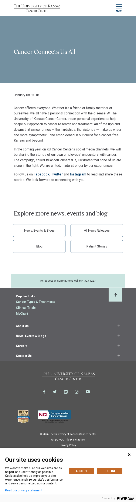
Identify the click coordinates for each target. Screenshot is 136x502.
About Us (22, 326)
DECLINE (109, 471)
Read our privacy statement (23, 490)
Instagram (78, 174)
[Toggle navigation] (118, 8)
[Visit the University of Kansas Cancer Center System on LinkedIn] (66, 391)
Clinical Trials (26, 307)
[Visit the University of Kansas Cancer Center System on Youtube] (88, 391)
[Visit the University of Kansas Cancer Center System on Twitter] (55, 391)
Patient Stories (96, 246)
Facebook (42, 174)
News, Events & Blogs (39, 230)
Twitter (57, 174)
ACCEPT (82, 471)
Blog (39, 246)
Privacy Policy (68, 445)
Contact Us (24, 355)
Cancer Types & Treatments (35, 301)
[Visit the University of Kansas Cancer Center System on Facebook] (44, 391)
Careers (21, 346)
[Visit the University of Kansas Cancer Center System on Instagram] (76, 391)
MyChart (22, 313)
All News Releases (97, 230)
